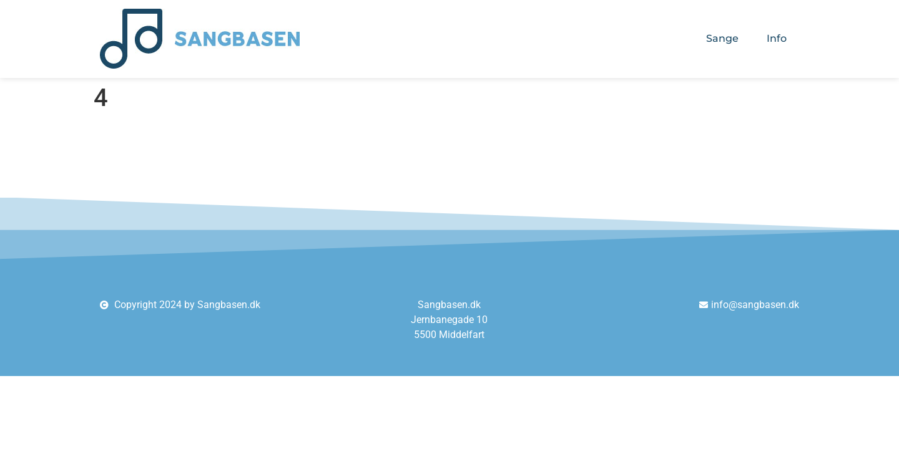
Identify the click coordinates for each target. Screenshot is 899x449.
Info (777, 38)
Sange (722, 38)
